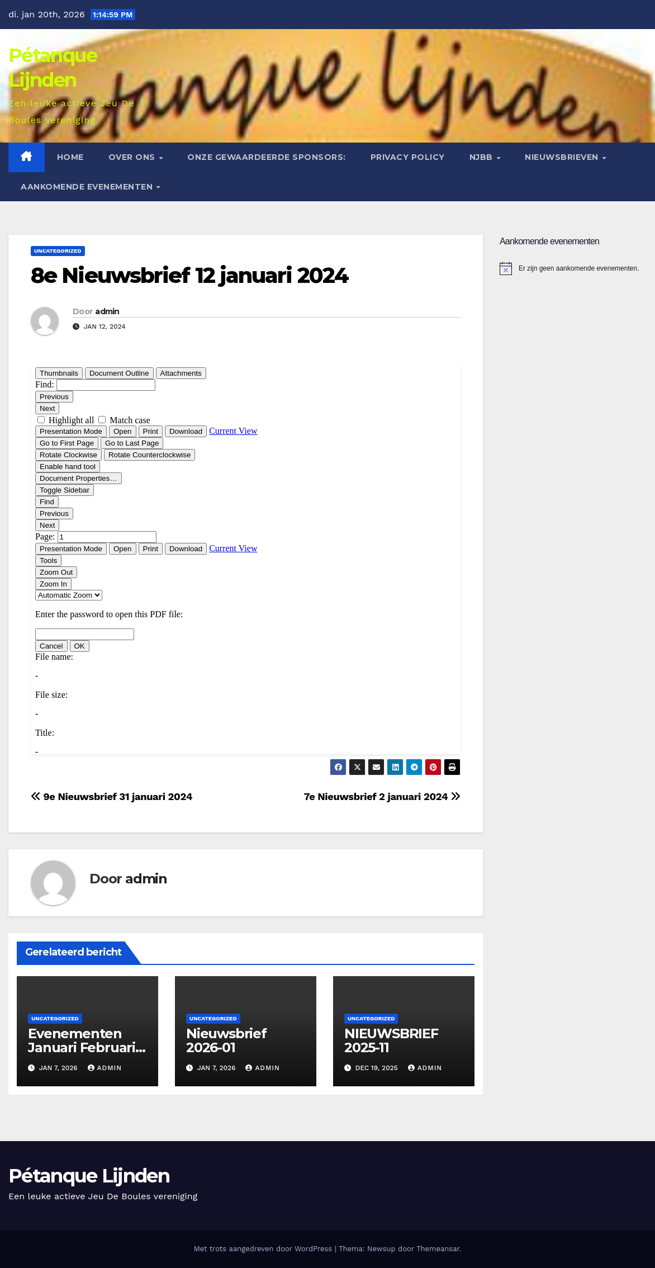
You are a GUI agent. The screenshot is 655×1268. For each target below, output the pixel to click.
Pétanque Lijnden (88, 1175)
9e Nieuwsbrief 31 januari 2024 (111, 796)
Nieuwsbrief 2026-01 (226, 1040)
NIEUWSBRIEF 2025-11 (391, 1040)
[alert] (573, 268)
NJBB (482, 157)
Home (70, 157)
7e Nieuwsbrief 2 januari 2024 (382, 796)
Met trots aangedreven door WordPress (264, 1249)
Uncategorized (58, 251)
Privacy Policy (408, 157)
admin (107, 311)
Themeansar (437, 1249)
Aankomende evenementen (88, 187)
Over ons (133, 157)
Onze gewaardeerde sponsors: (266, 157)
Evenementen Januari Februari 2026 (81, 1047)
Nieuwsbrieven (563, 157)
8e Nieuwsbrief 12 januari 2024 (189, 275)
